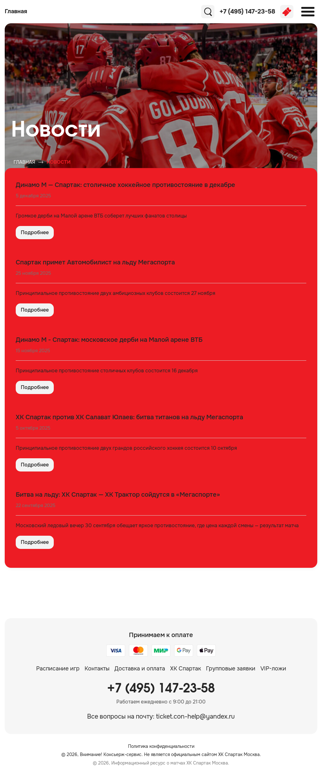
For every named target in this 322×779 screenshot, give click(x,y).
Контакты (97, 668)
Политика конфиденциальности (161, 746)
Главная (24, 162)
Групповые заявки (230, 668)
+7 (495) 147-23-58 (161, 688)
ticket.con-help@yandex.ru (195, 716)
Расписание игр (58, 668)
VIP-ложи (273, 668)
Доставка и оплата (139, 668)
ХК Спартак (185, 668)
